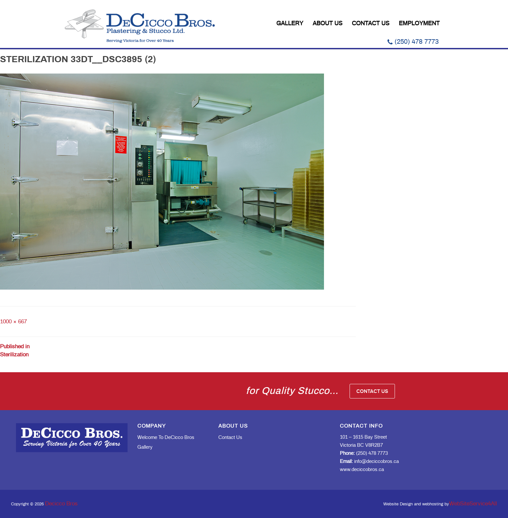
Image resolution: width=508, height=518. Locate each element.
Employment (419, 24)
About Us (327, 24)
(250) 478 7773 (413, 42)
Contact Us (370, 24)
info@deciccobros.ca (369, 461)
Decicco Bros (61, 503)
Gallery (289, 24)
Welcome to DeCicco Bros (165, 437)
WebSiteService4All (473, 503)
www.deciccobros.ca (362, 469)
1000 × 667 (13, 321)
